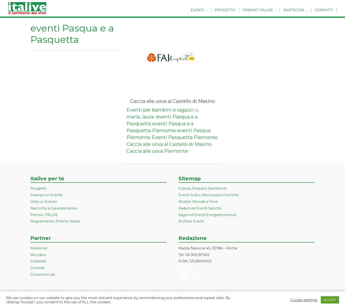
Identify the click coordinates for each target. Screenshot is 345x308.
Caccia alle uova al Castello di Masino (172, 101)
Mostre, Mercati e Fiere (199, 201)
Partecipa (293, 10)
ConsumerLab (43, 274)
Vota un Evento (44, 201)
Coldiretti (38, 261)
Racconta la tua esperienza (54, 208)
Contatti (324, 10)
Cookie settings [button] (303, 300)
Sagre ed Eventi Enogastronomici (208, 215)
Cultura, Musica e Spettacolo (204, 188)
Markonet (39, 248)
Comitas (37, 267)
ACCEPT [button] (330, 300)
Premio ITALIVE (44, 215)
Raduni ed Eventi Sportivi (200, 208)
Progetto (225, 10)
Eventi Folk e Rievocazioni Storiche (209, 195)
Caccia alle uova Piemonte (157, 151)
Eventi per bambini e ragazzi (160, 110)
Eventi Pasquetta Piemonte (185, 137)
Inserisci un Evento (47, 195)
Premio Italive (258, 10)
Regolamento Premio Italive (55, 221)
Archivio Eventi (191, 221)
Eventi (197, 10)
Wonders (38, 254)
